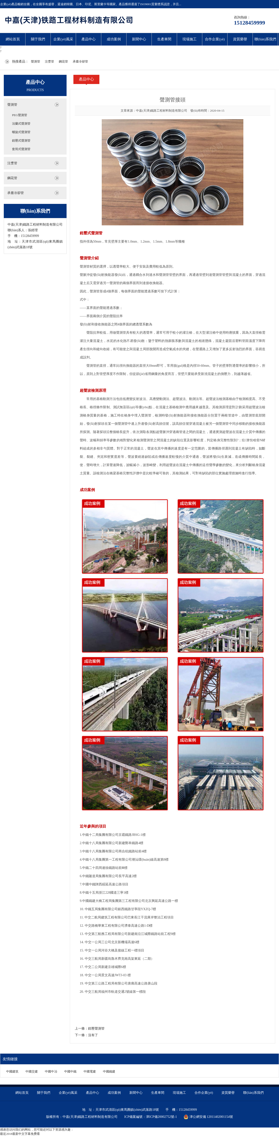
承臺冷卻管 (80, 61)
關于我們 (38, 39)
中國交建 (31, 1071)
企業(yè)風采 (63, 39)
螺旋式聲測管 (21, 132)
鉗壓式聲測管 (21, 140)
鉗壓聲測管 (96, 1028)
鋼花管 (63, 61)
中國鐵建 (109, 1071)
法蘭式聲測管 (21, 123)
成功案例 (114, 39)
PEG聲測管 (19, 115)
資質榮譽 (240, 39)
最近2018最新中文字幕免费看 (20, 1134)
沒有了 (93, 1035)
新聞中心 (139, 39)
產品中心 (88, 39)
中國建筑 (12, 1071)
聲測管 (35, 61)
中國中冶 (51, 1071)
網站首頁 (13, 39)
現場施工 (189, 39)
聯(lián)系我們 (265, 39)
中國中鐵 (70, 1071)
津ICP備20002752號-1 (161, 1117)
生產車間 (164, 39)
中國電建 (90, 1071)
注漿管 (49, 61)
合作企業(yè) (215, 39)
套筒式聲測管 (21, 149)
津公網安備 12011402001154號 (208, 1117)
